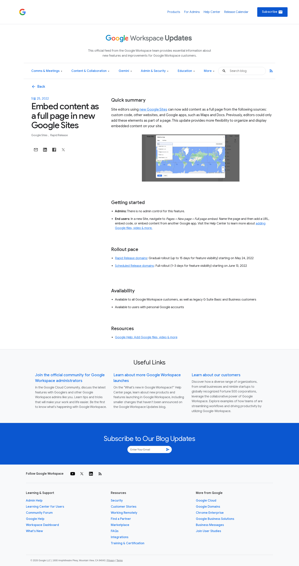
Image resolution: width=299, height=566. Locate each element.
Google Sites (39, 135)
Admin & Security (154, 71)
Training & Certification (127, 543)
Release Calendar (236, 12)
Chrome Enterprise (210, 513)
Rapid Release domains (131, 258)
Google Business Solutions (215, 519)
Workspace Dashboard (42, 525)
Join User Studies (208, 531)
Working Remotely (124, 513)
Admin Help (34, 500)
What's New (34, 531)
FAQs (114, 531)
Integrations (119, 537)
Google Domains (208, 507)
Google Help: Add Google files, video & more (146, 337)
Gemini (125, 71)
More (209, 71)
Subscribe (272, 12)
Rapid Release (59, 135)
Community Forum (39, 513)
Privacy (111, 560)
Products (173, 12)
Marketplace (120, 525)
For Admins (192, 12)
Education (186, 71)
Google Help (35, 519)
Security (117, 500)
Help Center (211, 12)
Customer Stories (123, 507)
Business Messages (210, 525)
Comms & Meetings (46, 71)
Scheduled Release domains (134, 266)
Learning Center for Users (45, 507)
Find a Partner (121, 519)
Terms (119, 560)
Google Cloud (206, 500)
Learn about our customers (216, 375)
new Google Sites (153, 109)
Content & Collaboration (90, 71)
